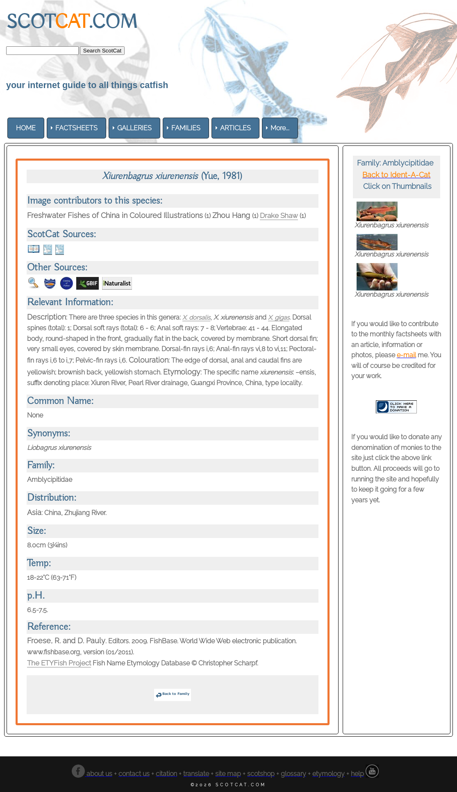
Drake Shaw (280, 215)
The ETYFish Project (61, 662)
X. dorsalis (197, 317)
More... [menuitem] (280, 128)
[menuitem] (25, 128)
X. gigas (281, 317)
